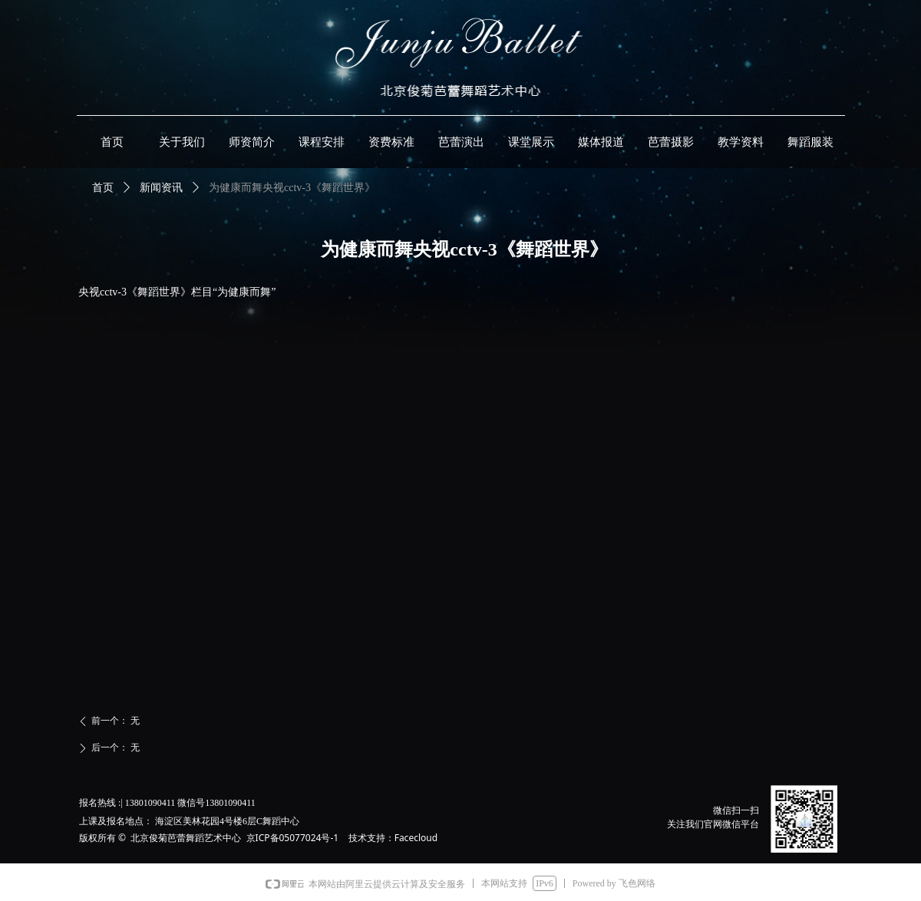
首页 (103, 187)
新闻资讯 (161, 187)
